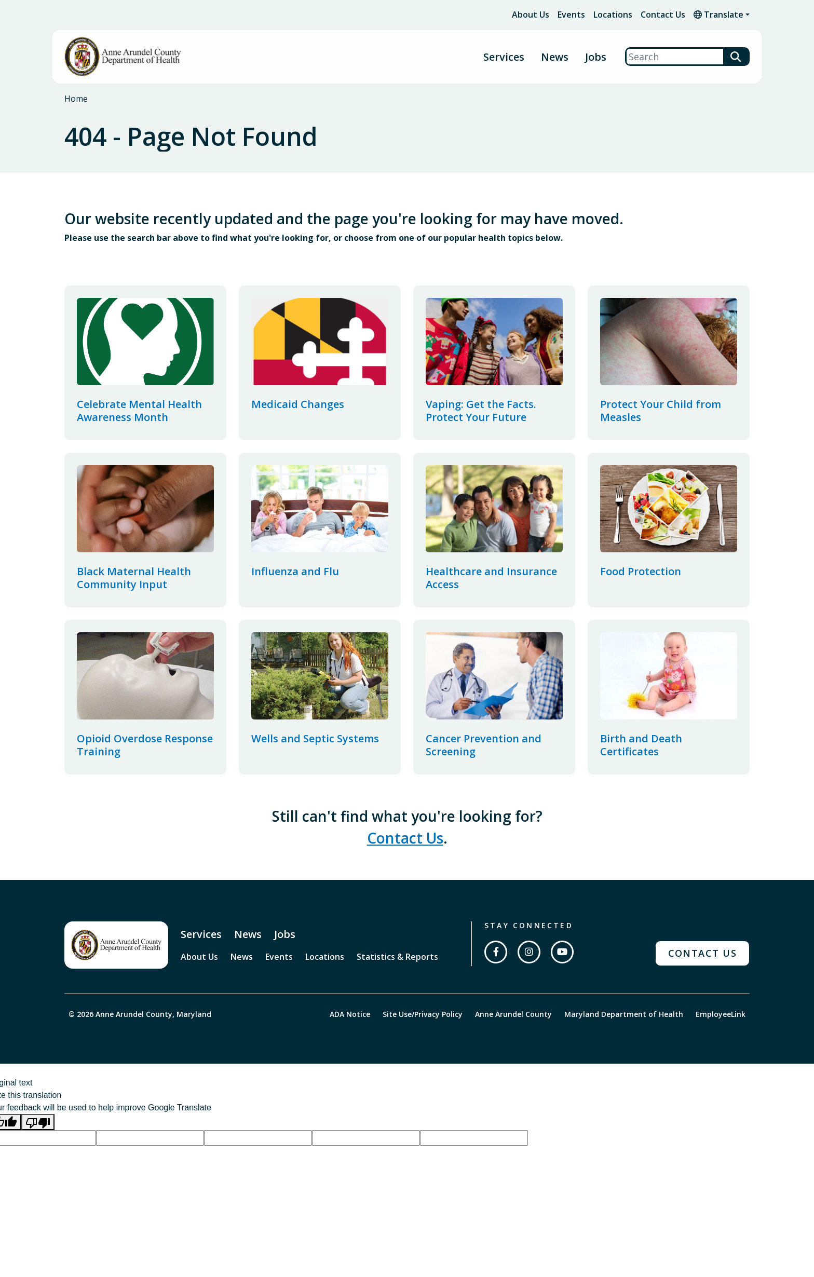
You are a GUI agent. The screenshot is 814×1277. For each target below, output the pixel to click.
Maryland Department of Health (623, 1014)
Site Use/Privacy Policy (423, 1014)
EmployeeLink (720, 1014)
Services (201, 934)
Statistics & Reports (397, 956)
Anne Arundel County (513, 1014)
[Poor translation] (38, 1122)
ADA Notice (350, 1014)
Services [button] (503, 57)
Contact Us (663, 14)
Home (76, 98)
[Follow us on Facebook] (495, 952)
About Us (530, 14)
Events (571, 14)
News (554, 57)
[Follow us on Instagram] (529, 952)
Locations (612, 14)
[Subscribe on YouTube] (562, 952)
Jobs (595, 57)
